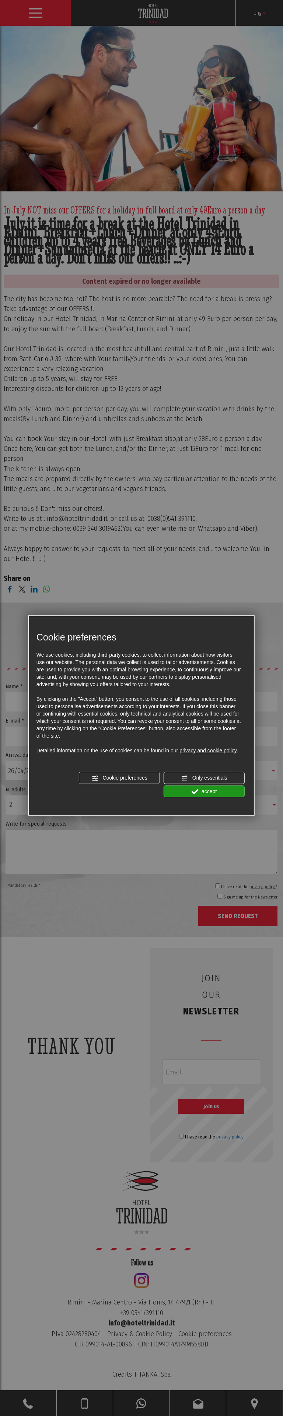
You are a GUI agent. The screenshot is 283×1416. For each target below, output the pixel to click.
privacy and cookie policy (208, 750)
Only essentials (204, 778)
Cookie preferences (119, 778)
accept (204, 791)
